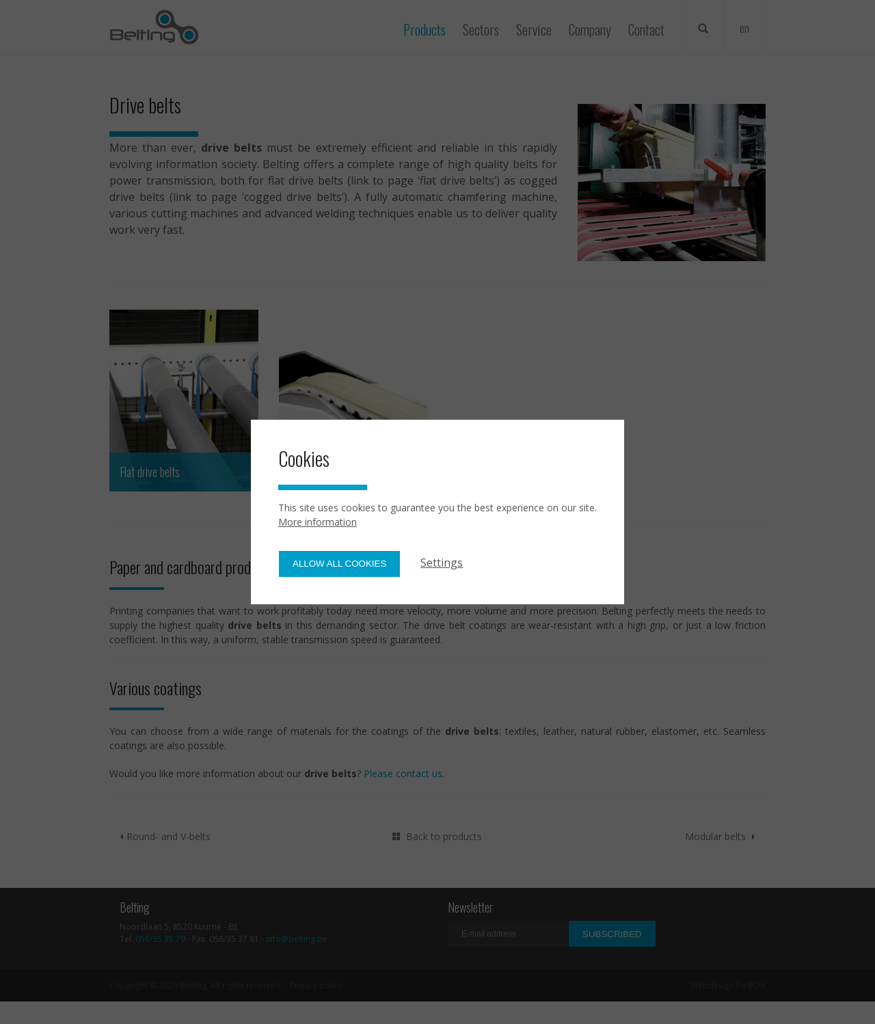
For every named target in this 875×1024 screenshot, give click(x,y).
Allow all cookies (339, 563)
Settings (441, 562)
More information (317, 521)
